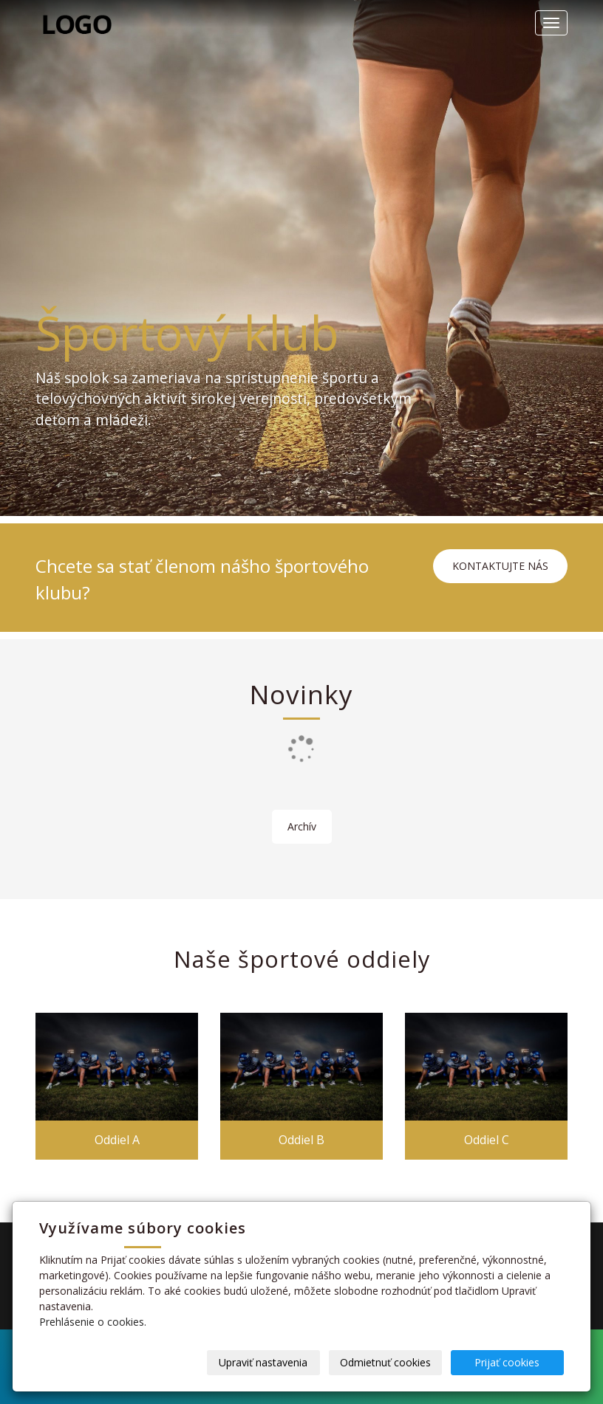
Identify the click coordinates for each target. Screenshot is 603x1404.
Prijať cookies (507, 1362)
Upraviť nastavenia (263, 1362)
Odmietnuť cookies (385, 1362)
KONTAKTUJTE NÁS (500, 566)
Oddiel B (301, 1140)
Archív (301, 826)
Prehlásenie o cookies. (92, 1322)
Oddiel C (486, 1140)
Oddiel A (117, 1140)
